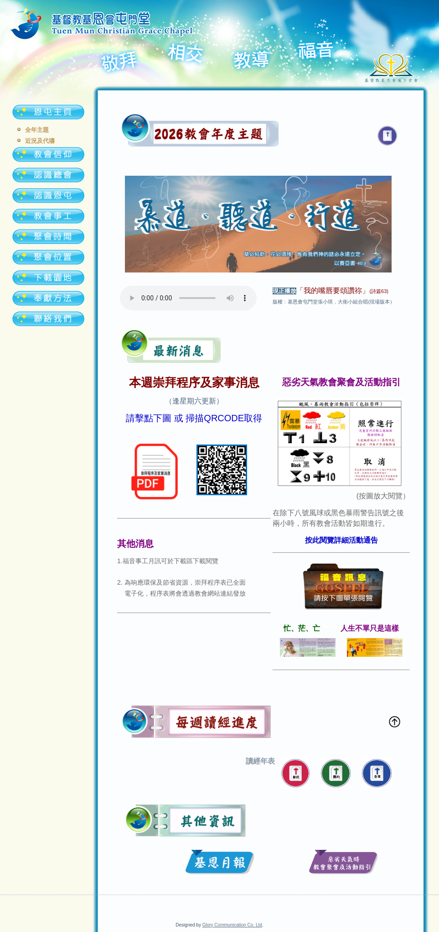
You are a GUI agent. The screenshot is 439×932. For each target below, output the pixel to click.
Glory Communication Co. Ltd (232, 924)
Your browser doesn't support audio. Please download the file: (188, 298)
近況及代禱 (40, 140)
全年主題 (37, 129)
